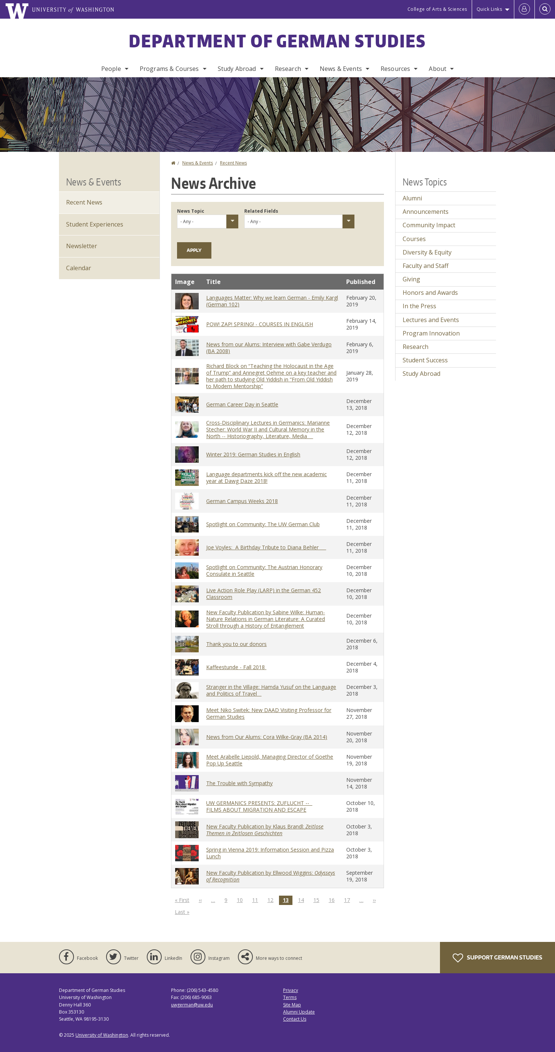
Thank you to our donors (236, 643)
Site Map (292, 1005)
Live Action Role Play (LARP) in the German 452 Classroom (263, 593)
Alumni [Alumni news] (412, 198)
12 (272, 899)
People (111, 69)
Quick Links (489, 9)
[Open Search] (545, 9)
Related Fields (261, 211)
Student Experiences (94, 224)
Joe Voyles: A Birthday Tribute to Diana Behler (266, 547)
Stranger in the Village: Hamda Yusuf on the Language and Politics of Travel (271, 690)
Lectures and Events (431, 320)
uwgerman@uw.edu (192, 1005)
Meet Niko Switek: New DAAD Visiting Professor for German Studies (268, 713)
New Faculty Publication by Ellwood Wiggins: (270, 876)
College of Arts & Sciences (437, 9)
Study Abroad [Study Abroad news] (421, 373)
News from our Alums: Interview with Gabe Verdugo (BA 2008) (269, 348)
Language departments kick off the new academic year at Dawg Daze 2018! (266, 477)
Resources (395, 69)
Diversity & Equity (427, 252)
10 (242, 899)
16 (333, 899)
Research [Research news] (415, 347)
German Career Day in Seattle (242, 404)
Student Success (425, 360)
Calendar (78, 268)
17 (349, 899)
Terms (290, 997)
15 (318, 899)
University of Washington (101, 1035)
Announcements (426, 211)
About (437, 69)
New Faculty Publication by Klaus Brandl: (264, 830)
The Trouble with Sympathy (239, 783)
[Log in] (524, 9)
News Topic (190, 211)
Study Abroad (237, 69)
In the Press (419, 306)
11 (257, 899)
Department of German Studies (277, 40)
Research (288, 69)
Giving (411, 279)
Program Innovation (431, 333)
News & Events (341, 69)
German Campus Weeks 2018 (242, 501)
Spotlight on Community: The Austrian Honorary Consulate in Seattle (264, 570)
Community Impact (429, 225)
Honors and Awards (430, 292)
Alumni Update (299, 1012)
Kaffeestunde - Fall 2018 (236, 667)
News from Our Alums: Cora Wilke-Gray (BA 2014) (266, 736)
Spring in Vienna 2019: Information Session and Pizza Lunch (270, 853)
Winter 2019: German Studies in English (253, 454)
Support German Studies (497, 958)
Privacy (290, 990)
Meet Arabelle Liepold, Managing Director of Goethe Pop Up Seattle (269, 760)
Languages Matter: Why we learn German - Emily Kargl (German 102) (272, 301)
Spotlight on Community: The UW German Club (263, 524)
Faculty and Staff (426, 266)
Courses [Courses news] (414, 239)
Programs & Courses (169, 69)
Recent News (233, 163)
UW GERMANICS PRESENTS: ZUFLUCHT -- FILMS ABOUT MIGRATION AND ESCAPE (259, 806)
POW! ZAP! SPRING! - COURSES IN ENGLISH (259, 324)
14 (303, 899)
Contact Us (294, 1019)
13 (287, 900)
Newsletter (81, 246)
